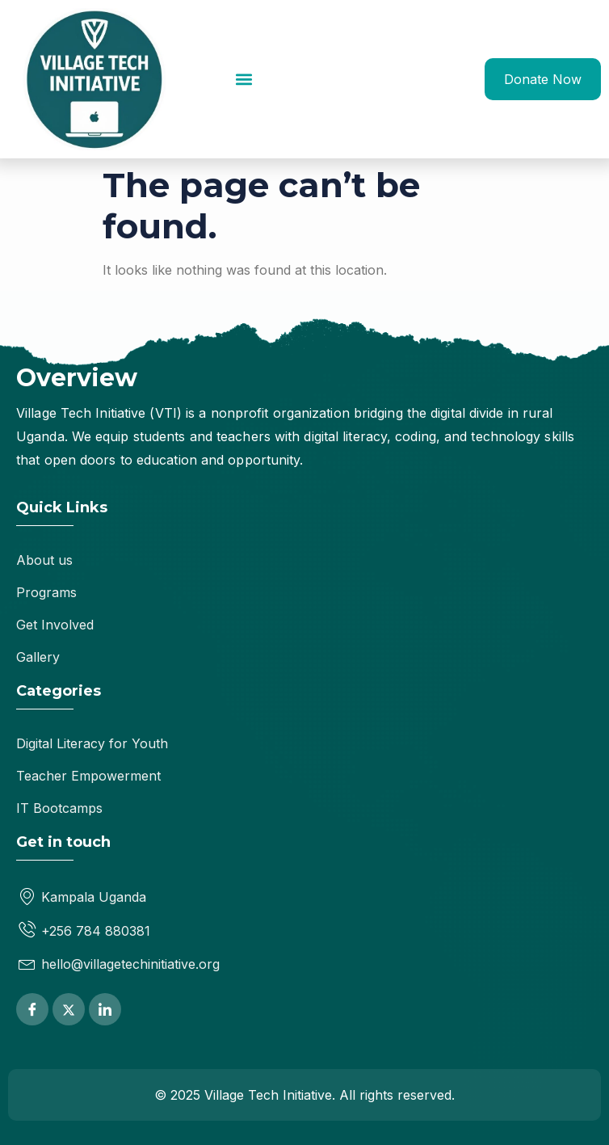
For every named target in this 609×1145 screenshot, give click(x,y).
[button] (243, 78)
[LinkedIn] (105, 1009)
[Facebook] (32, 1009)
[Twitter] (68, 1009)
